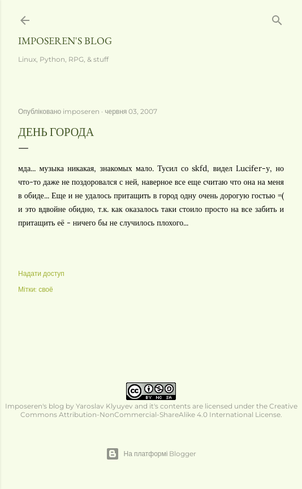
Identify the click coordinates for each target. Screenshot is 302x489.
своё (45, 289)
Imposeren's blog (65, 40)
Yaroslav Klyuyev (104, 406)
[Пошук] (277, 18)
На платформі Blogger (151, 454)
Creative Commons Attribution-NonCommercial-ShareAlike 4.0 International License (158, 410)
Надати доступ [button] (41, 273)
